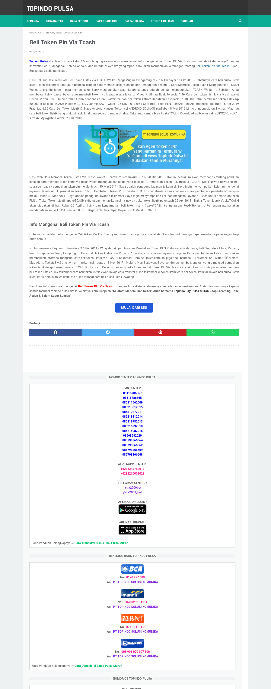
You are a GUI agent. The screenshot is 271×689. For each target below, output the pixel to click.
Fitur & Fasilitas (164, 14)
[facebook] (47, 390)
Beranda (35, 14)
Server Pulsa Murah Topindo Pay (123, 683)
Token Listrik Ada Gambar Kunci (210, 517)
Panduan (189, 14)
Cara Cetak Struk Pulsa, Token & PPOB (214, 612)
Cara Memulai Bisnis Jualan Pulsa (211, 473)
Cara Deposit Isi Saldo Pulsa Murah (212, 558)
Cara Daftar (56, 14)
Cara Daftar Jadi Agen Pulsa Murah (212, 464)
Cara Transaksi (109, 14)
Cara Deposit (82, 14)
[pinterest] (118, 390)
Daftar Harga (136, 14)
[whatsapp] (154, 390)
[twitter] (82, 390)
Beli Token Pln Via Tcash (136, 67)
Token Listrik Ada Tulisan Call (208, 509)
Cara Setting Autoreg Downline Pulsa (213, 526)
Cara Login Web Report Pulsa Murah (212, 535)
